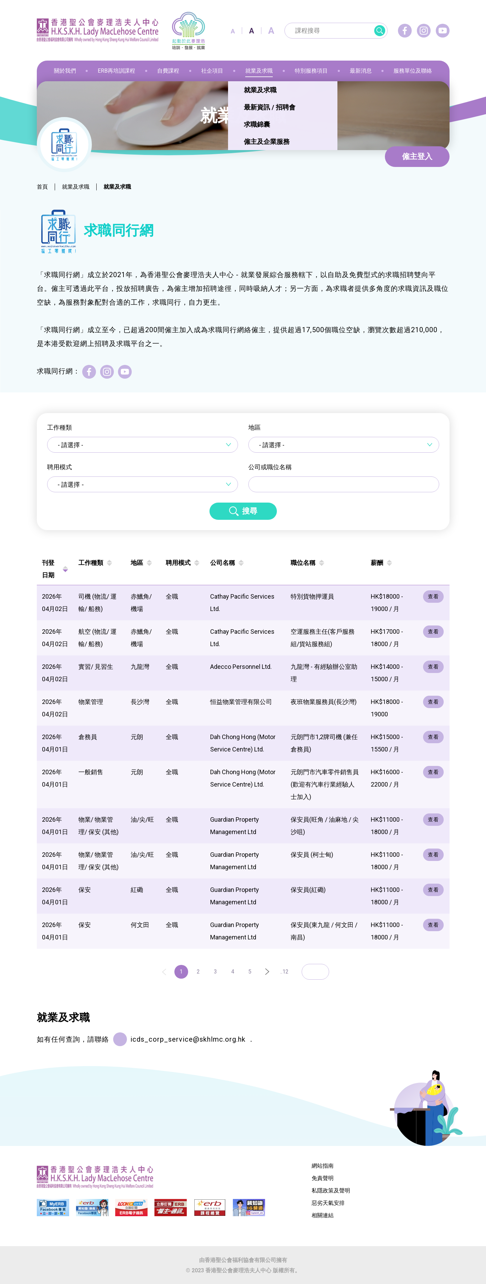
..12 (284, 971)
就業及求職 (75, 186)
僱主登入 (417, 156)
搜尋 (249, 511)
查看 (433, 596)
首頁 (42, 186)
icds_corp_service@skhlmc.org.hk (188, 1039)
